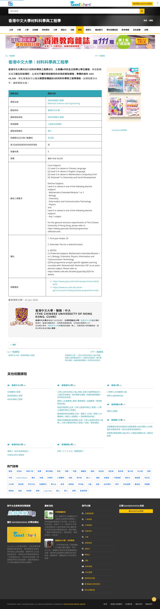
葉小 (66, 491)
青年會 (79, 478)
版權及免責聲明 (116, 604)
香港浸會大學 (116, 404)
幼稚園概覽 (88, 513)
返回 (13, 345)
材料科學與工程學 (56, 100)
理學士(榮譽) (112, 411)
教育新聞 (83, 491)
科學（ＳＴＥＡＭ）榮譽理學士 (70, 451)
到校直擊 (136, 30)
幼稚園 (35, 30)
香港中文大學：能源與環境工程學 (21, 355)
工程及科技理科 (55, 124)
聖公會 (130, 471)
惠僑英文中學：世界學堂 (64, 540)
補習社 (88, 30)
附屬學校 (42, 484)
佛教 (66, 471)
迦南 (20, 491)
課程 (151, 20)
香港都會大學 (66, 444)
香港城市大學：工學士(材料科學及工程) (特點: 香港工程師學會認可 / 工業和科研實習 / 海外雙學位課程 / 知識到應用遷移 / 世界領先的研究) (83, 357)
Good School (21, 478)
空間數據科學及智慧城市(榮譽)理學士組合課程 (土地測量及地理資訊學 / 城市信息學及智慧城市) (129, 427)
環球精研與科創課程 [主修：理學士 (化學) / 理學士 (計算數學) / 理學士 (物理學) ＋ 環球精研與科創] (79, 415)
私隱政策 (128, 604)
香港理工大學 (116, 420)
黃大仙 (53, 484)
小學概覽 (87, 519)
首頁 (145, 20)
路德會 (71, 484)
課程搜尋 (87, 543)
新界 (117, 484)
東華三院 (29, 471)
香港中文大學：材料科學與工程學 (38, 62)
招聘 (146, 30)
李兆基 (80, 484)
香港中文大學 (54, 110)
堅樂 (37, 491)
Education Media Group (74, 604)
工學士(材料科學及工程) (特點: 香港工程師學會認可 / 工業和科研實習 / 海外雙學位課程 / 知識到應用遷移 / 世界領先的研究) (79, 395)
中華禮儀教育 (60, 512)
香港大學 (114, 385)
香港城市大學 (66, 385)
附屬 (41, 478)
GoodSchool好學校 (119, 130)
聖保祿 (120, 471)
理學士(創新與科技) (115, 395)
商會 (97, 484)
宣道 (70, 478)
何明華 (28, 491)
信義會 (106, 478)
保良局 (101, 471)
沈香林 (19, 471)
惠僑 (10, 471)
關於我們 (138, 604)
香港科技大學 (16, 444)
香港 (62, 484)
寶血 (33, 478)
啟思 (58, 471)
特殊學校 (45, 30)
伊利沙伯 (31, 484)
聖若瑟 (21, 484)
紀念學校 (107, 484)
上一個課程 (10, 56)
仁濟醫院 (60, 478)
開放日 (63, 30)
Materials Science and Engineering (64, 103)
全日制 (51, 137)
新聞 (74, 491)
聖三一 (89, 478)
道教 (149, 471)
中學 (19, 30)
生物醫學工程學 (13, 392)
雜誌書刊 (99, 30)
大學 (55, 30)
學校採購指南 (112, 30)
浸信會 (111, 471)
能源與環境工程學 (14, 395)
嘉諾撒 (137, 478)
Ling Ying (48, 491)
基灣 (39, 471)
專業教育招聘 (88, 578)
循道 (98, 478)
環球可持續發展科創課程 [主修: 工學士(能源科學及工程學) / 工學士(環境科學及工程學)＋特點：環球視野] (80, 421)
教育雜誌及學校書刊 (91, 584)
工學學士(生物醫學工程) (117, 392)
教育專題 (125, 30)
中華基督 (117, 478)
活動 (72, 30)
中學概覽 (87, 525)
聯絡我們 (148, 604)
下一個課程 (100, 56)
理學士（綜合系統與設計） (18, 451)
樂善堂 (11, 491)
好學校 (50, 478)
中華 (10, 478)
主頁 (11, 30)
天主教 (11, 484)
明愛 (74, 471)
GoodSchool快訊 (136, 511)
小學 (26, 30)
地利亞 (147, 478)
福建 (92, 471)
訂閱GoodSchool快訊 (142, 4)
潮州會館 (49, 471)
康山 (58, 491)
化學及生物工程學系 (15, 455)
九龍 (89, 484)
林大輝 (140, 471)
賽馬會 (137, 484)
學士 (50, 131)
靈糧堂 (83, 471)
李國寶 (147, 484)
